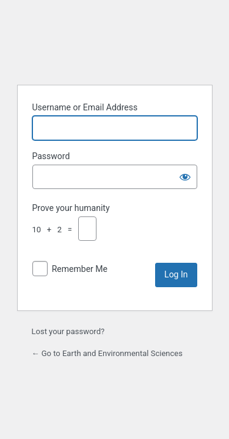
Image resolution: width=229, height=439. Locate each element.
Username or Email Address (85, 107)
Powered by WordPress (114, 44)
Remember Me (79, 269)
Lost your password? (68, 331)
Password (51, 156)
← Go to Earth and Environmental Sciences (107, 353)
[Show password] (185, 177)
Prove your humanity (71, 208)
